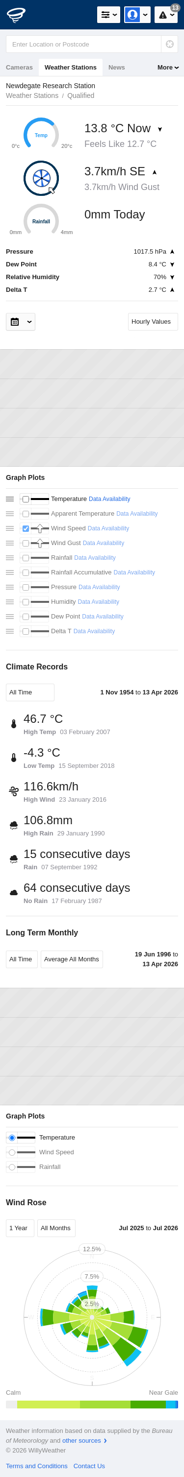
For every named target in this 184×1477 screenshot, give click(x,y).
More (165, 67)
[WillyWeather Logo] (22, 14)
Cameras (19, 67)
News (116, 67)
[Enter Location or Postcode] (92, 44)
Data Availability (110, 499)
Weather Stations (71, 67)
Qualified (80, 95)
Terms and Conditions (37, 1466)
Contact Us (89, 1466)
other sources (81, 1440)
